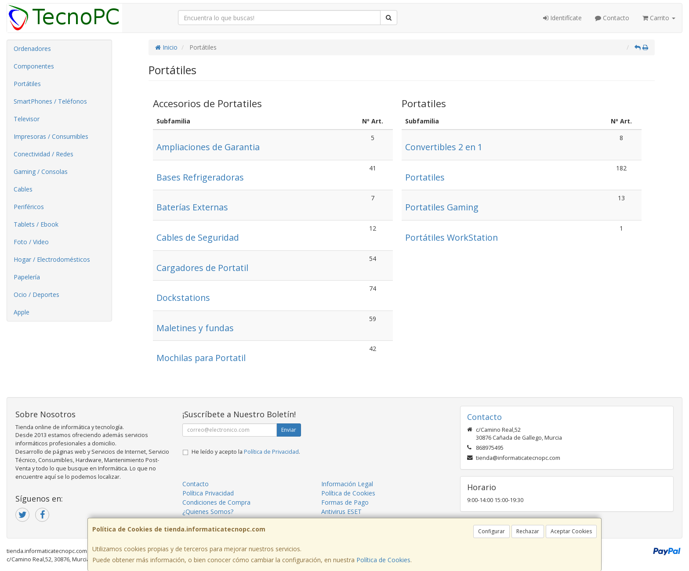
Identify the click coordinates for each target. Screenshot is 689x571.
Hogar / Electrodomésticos (52, 259)
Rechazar (527, 531)
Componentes (34, 66)
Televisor (27, 119)
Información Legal (347, 484)
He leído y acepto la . (246, 451)
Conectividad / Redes (43, 154)
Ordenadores (32, 48)
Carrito (658, 18)
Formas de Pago (345, 502)
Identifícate (562, 18)
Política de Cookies (383, 560)
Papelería (27, 277)
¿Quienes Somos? (207, 511)
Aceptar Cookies (571, 531)
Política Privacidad (208, 493)
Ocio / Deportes (36, 294)
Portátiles (27, 84)
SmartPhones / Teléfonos (50, 101)
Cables (23, 189)
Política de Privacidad (271, 451)
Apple (21, 312)
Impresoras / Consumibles (51, 136)
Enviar (288, 430)
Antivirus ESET (341, 511)
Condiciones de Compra (216, 502)
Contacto (612, 18)
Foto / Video (31, 242)
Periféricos (29, 206)
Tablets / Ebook (36, 224)
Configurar (491, 531)
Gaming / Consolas (41, 171)
